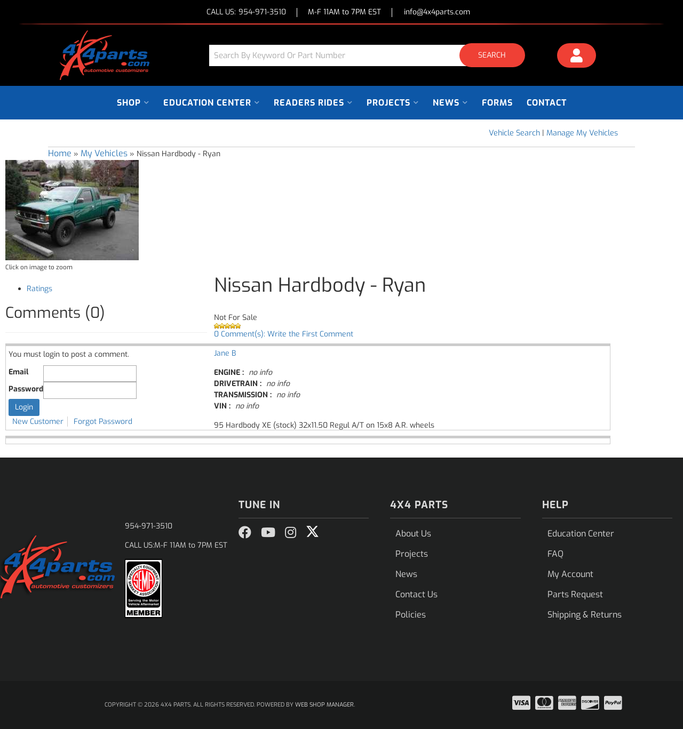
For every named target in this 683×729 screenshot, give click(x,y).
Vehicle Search (514, 133)
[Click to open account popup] (576, 57)
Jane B (225, 353)
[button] (371, 55)
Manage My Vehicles (582, 133)
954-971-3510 (148, 526)
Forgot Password (103, 421)
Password (26, 389)
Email (18, 372)
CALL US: (246, 12)
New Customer (37, 421)
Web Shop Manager (324, 705)
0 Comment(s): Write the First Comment (283, 334)
